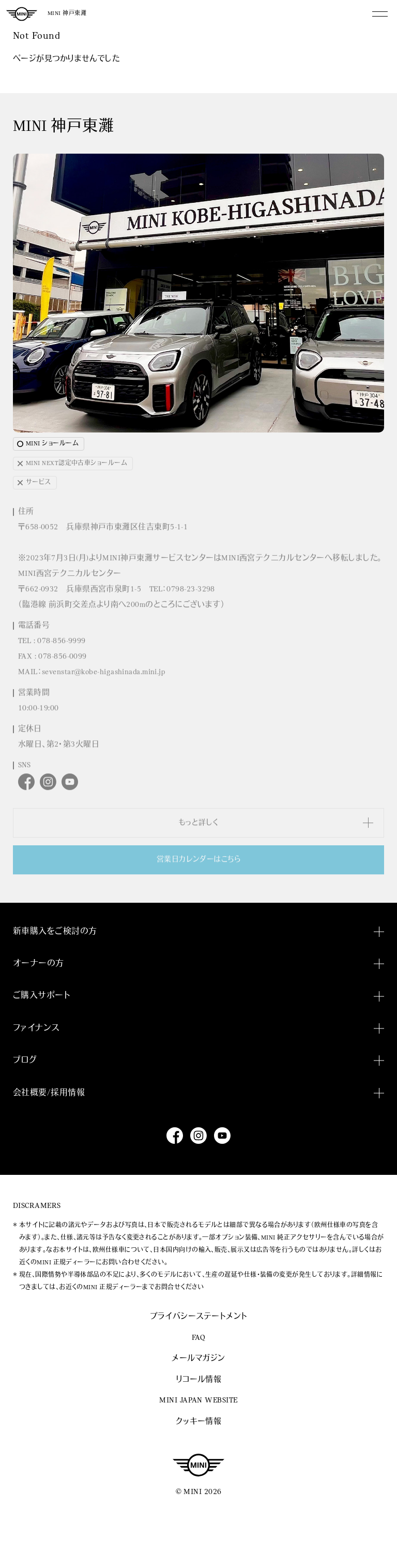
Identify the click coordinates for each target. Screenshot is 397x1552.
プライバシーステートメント (199, 1317)
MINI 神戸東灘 (67, 14)
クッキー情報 (199, 1422)
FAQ (198, 1338)
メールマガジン (198, 1359)
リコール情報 (199, 1380)
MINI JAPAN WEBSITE (198, 1401)
